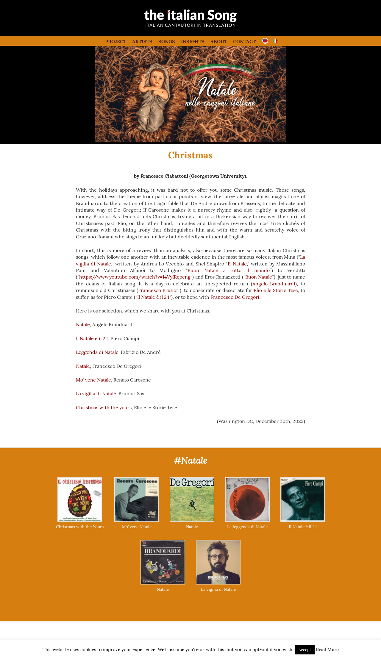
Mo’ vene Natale (93, 380)
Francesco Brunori (159, 290)
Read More (327, 649)
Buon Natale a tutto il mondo (228, 270)
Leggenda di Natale (97, 352)
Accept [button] (305, 649)
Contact (244, 41)
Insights (192, 41)
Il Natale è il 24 (153, 297)
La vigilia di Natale (96, 393)
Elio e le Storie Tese (276, 290)
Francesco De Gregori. (235, 297)
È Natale (237, 264)
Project (115, 41)
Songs (166, 41)
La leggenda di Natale (247, 526)
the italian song (175, 27)
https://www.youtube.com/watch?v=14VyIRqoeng (134, 277)
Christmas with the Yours (80, 526)
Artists (142, 41)
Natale (83, 324)
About (218, 41)
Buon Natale (258, 277)
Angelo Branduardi (274, 284)
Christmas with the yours (104, 407)
